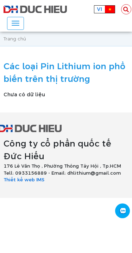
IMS (40, 180)
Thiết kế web (19, 180)
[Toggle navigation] (15, 23)
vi (99, 9)
